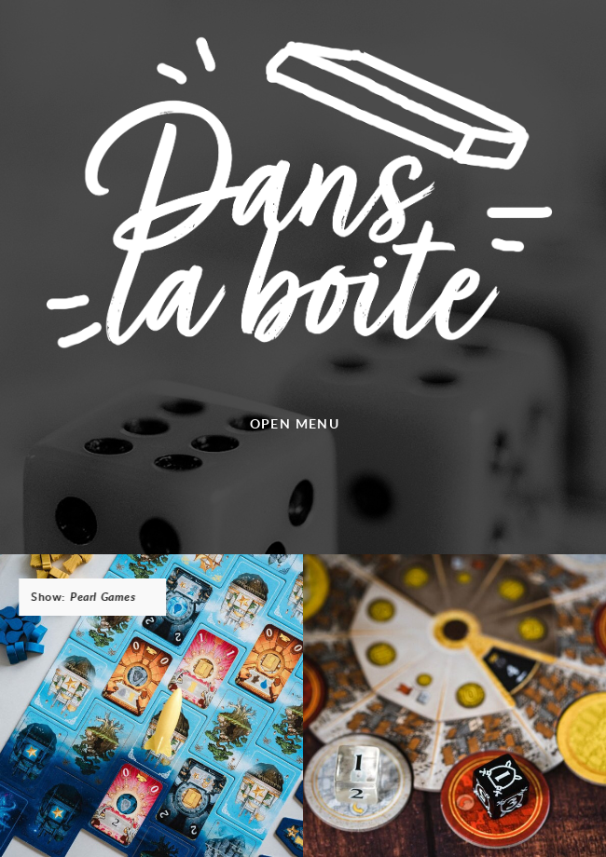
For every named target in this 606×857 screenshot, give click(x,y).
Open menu (295, 423)
